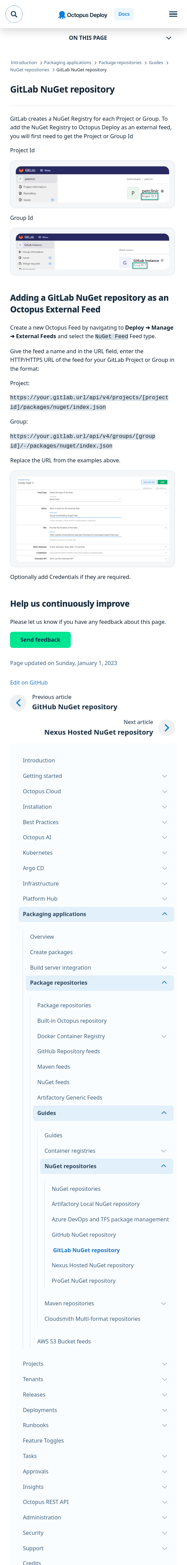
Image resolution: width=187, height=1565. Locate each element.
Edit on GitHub (29, 679)
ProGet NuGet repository (84, 1277)
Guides (53, 1132)
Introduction (39, 757)
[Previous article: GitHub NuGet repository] (92, 699)
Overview (42, 933)
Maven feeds (53, 1063)
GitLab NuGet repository (86, 1246)
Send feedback (40, 636)
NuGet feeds (53, 1078)
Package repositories (64, 1002)
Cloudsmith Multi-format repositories (92, 1315)
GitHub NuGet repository (84, 1231)
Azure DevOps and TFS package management (110, 1216)
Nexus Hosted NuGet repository (93, 1262)
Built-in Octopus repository (72, 1017)
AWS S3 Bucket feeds (64, 1338)
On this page (88, 38)
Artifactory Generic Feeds (69, 1094)
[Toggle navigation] (173, 14)
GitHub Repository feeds (68, 1048)
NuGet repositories (76, 1185)
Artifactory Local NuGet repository (96, 1200)
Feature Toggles (43, 1437)
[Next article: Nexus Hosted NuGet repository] (109, 724)
